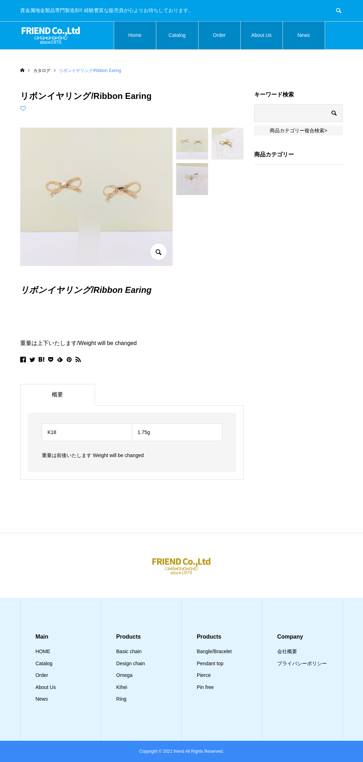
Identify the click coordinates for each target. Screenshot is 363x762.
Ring (121, 699)
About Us (261, 35)
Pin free (205, 687)
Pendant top (210, 663)
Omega (124, 675)
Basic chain (129, 651)
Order (219, 35)
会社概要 (287, 651)
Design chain (130, 663)
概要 (57, 394)
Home (134, 35)
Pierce (204, 675)
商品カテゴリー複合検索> (298, 130)
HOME (42, 651)
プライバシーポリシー (302, 663)
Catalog (176, 35)
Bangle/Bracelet (214, 651)
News (303, 35)
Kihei (121, 687)
